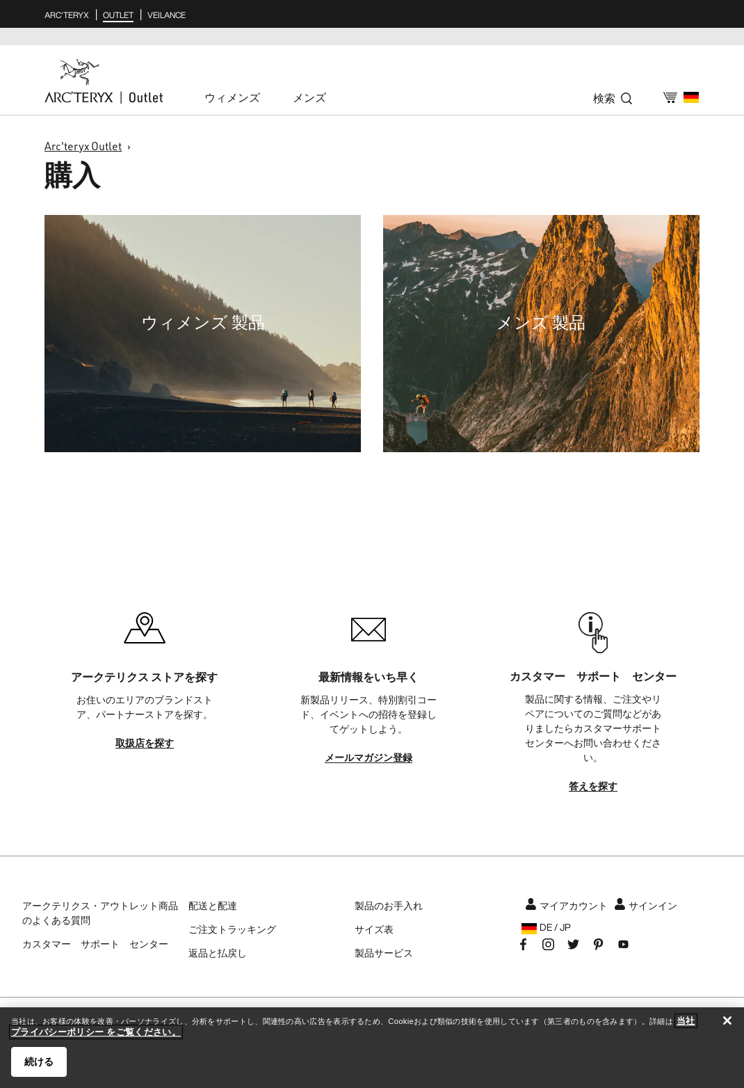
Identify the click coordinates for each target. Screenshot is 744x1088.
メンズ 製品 (540, 322)
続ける (39, 1061)
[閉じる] (727, 1020)
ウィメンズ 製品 (203, 322)
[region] (372, 1047)
